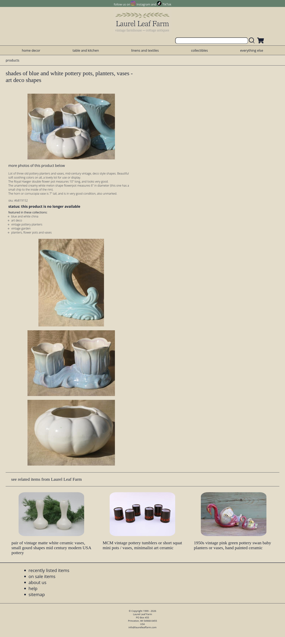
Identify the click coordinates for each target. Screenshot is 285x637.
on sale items (42, 576)
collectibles (199, 50)
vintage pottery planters (26, 224)
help (33, 588)
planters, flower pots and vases (31, 232)
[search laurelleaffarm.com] (252, 40)
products (12, 60)
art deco (16, 220)
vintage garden (21, 228)
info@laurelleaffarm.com (143, 627)
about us (37, 582)
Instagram (143, 4)
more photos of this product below (36, 165)
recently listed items (49, 570)
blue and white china (24, 216)
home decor (31, 50)
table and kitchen (85, 50)
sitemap (37, 594)
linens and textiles (145, 50)
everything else (251, 50)
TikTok (166, 4)
